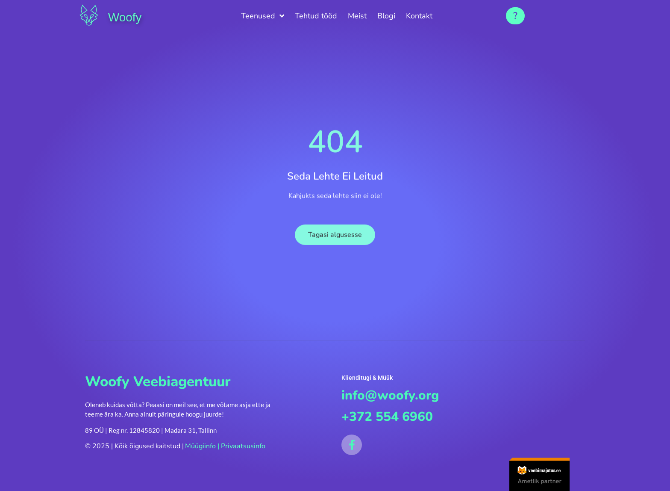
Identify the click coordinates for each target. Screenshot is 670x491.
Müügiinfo (200, 446)
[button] (515, 15)
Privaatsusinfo (243, 446)
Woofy (128, 16)
